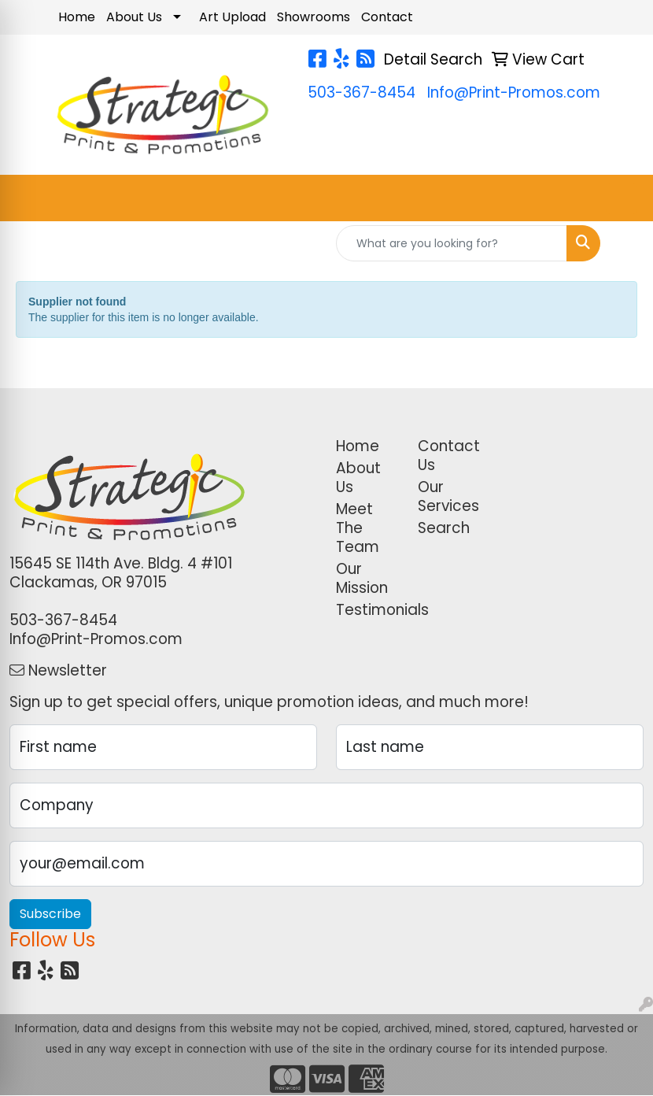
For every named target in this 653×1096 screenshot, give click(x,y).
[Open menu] (621, 198)
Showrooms (313, 17)
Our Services (448, 496)
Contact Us (449, 455)
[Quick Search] (451, 243)
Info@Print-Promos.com (513, 92)
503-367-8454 (361, 92)
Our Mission (362, 578)
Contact (387, 17)
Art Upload (232, 17)
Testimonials (367, 609)
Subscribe (50, 914)
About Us (134, 17)
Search (444, 528)
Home (76, 17)
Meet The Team (357, 527)
